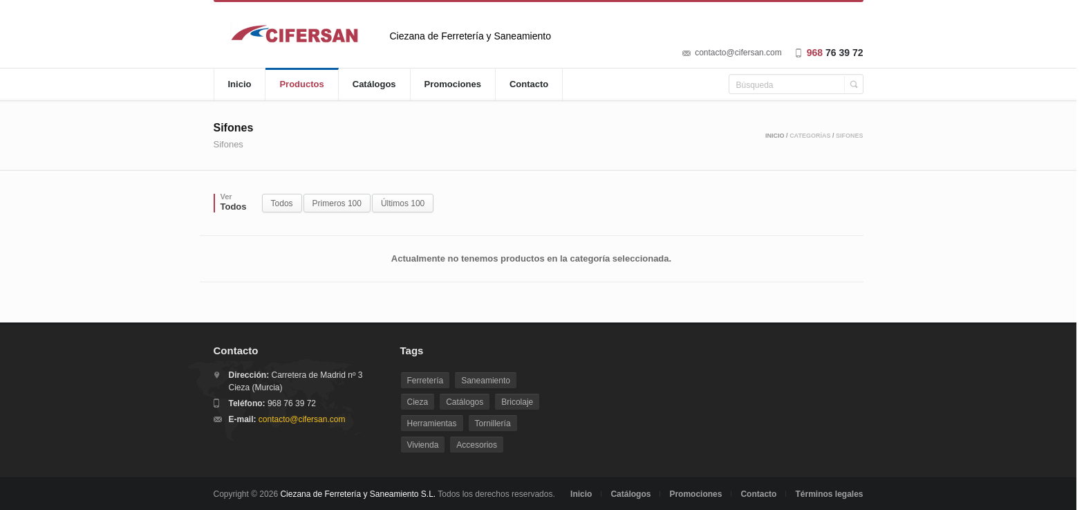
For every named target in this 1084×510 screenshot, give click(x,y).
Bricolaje (517, 402)
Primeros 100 (337, 203)
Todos (282, 203)
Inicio (240, 84)
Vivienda (423, 445)
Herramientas (432, 423)
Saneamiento (485, 380)
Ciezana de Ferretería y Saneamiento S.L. (358, 494)
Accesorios (476, 445)
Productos (301, 84)
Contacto (529, 84)
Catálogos (374, 84)
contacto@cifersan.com (738, 52)
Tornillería (493, 423)
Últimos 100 (402, 203)
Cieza (418, 402)
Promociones (452, 84)
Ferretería (425, 380)
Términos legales (829, 494)
